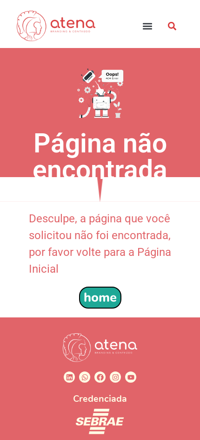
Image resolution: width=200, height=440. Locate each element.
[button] (147, 26)
